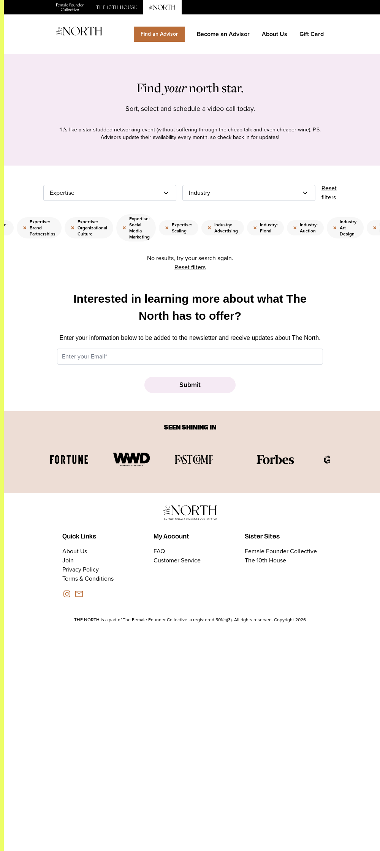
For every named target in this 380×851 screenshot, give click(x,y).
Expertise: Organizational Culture (89, 227)
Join (68, 560)
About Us (274, 34)
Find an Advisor (159, 34)
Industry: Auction (305, 227)
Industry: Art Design (345, 227)
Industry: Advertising (222, 227)
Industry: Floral (265, 227)
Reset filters (329, 193)
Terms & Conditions (88, 578)
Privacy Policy (80, 569)
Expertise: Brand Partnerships (39, 227)
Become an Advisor (223, 34)
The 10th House (265, 560)
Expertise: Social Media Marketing (136, 227)
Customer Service (177, 560)
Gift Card (311, 34)
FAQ (159, 551)
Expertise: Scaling (178, 227)
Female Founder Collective (281, 551)
